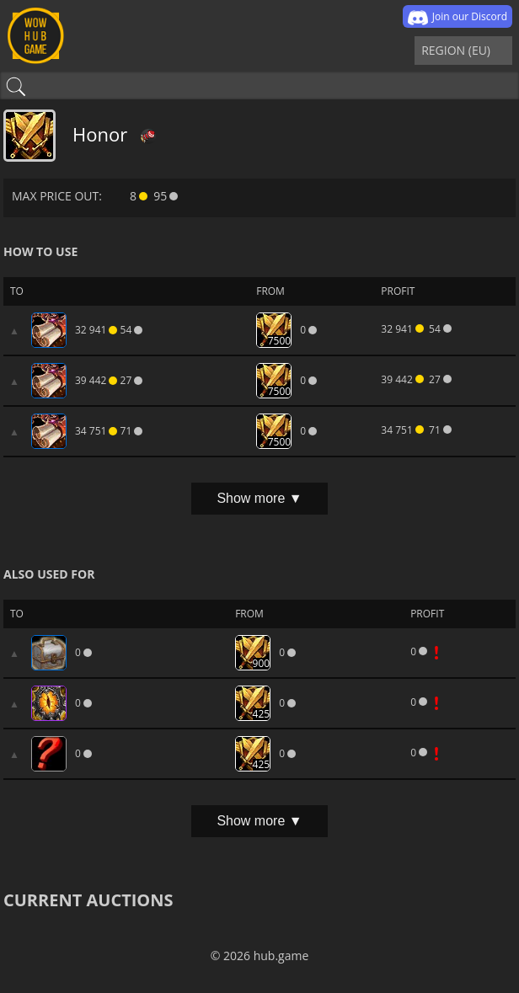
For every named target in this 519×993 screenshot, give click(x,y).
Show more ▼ (259, 498)
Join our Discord (457, 18)
